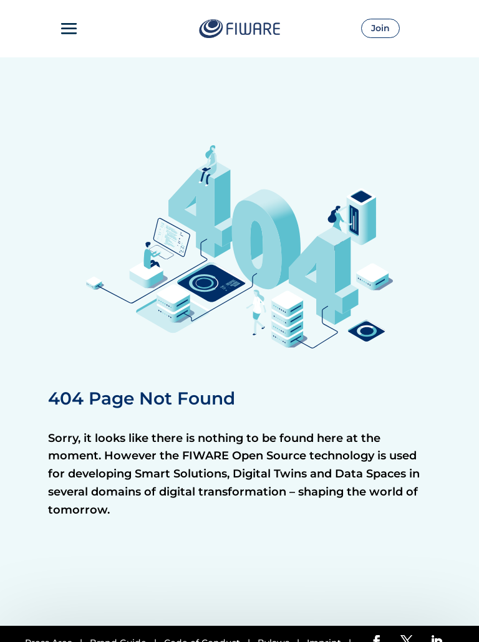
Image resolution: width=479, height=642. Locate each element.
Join (380, 28)
